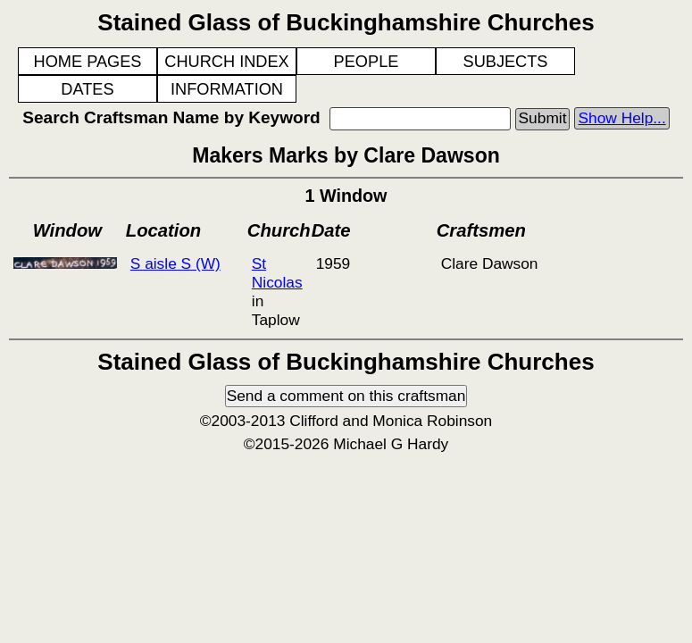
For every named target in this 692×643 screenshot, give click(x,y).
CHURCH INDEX (226, 62)
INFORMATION (227, 89)
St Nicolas (277, 273)
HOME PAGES (88, 62)
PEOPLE (366, 62)
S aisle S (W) (175, 263)
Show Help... (621, 118)
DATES (87, 89)
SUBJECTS (505, 62)
